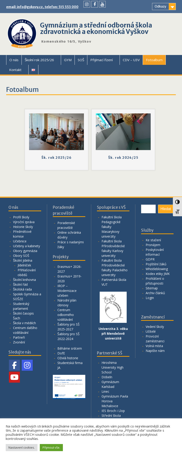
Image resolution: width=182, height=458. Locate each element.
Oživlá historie (67, 358)
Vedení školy (155, 326)
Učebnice (20, 241)
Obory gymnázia (25, 251)
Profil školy (21, 217)
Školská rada (22, 289)
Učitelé (151, 331)
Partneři (19, 337)
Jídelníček (24, 265)
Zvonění (19, 342)
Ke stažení (153, 240)
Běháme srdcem (69, 348)
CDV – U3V (131, 60)
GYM (68, 60)
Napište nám (155, 350)
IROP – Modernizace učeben (67, 291)
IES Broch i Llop (113, 411)
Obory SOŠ (21, 255)
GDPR (150, 259)
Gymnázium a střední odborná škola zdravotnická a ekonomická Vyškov (96, 28)
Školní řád (20, 284)
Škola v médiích (24, 323)
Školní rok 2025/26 (39, 60)
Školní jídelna (22, 260)
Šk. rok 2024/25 (123, 158)
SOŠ (81, 60)
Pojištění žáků (156, 264)
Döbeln (107, 377)
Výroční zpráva (24, 222)
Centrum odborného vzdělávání (65, 315)
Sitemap (152, 288)
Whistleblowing (157, 269)
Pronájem (153, 245)
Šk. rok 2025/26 (56, 158)
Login (150, 298)
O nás (14, 60)
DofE (61, 353)
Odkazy (160, 6)
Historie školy (23, 227)
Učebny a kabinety (26, 246)
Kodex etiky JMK (158, 274)
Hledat (166, 209)
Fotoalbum (154, 60)
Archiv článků (155, 293)
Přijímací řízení (101, 60)
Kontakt (15, 69)
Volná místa (154, 346)
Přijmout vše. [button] (51, 447)
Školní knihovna (24, 279)
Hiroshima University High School (112, 367)
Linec (105, 391)
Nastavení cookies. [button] (21, 447)
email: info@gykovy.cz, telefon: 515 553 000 (42, 7)
